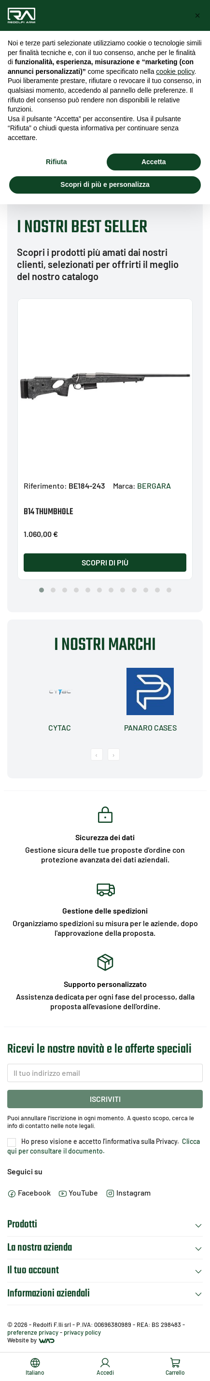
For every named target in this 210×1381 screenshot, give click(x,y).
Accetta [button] (153, 162)
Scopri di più (105, 562)
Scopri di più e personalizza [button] (104, 184)
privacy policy (82, 1332)
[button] (41, 590)
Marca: (124, 485)
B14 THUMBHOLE (48, 512)
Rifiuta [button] (56, 162)
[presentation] (97, 754)
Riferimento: (45, 485)
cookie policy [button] (175, 71)
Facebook (29, 1192)
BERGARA (154, 485)
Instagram (128, 1192)
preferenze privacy (32, 1332)
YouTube (78, 1192)
